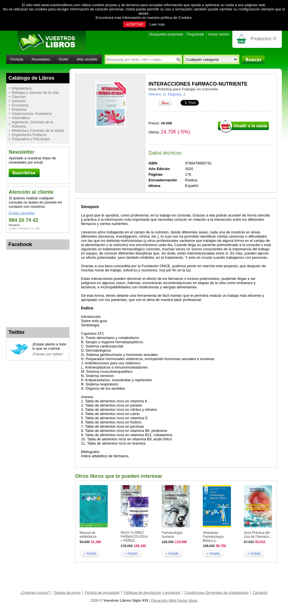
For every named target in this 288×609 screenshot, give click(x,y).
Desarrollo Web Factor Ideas (174, 600)
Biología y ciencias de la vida (35, 92)
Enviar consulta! (22, 213)
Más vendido (87, 59)
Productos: (263, 38)
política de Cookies (176, 17)
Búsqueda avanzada (166, 34)
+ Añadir (89, 553)
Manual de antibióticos (88, 535)
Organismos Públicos (29, 135)
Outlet (63, 59)
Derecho (19, 101)
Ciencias (19, 97)
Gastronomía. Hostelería (32, 113)
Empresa (19, 109)
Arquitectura (22, 88)
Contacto (260, 592)
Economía (20, 105)
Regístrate (195, 34)
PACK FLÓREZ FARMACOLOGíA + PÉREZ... (134, 537)
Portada (16, 59)
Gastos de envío (67, 592)
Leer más (157, 24)
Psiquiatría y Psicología (31, 139)
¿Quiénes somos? (35, 592)
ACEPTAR (134, 24)
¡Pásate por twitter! (47, 354)
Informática (21, 118)
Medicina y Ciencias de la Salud (38, 130)
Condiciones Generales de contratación (216, 592)
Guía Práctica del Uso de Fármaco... (258, 535)
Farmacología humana (172, 535)
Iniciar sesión (219, 34)
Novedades (41, 59)
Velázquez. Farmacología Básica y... (213, 537)
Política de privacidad (102, 592)
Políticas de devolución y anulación (151, 592)
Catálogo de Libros (31, 78)
